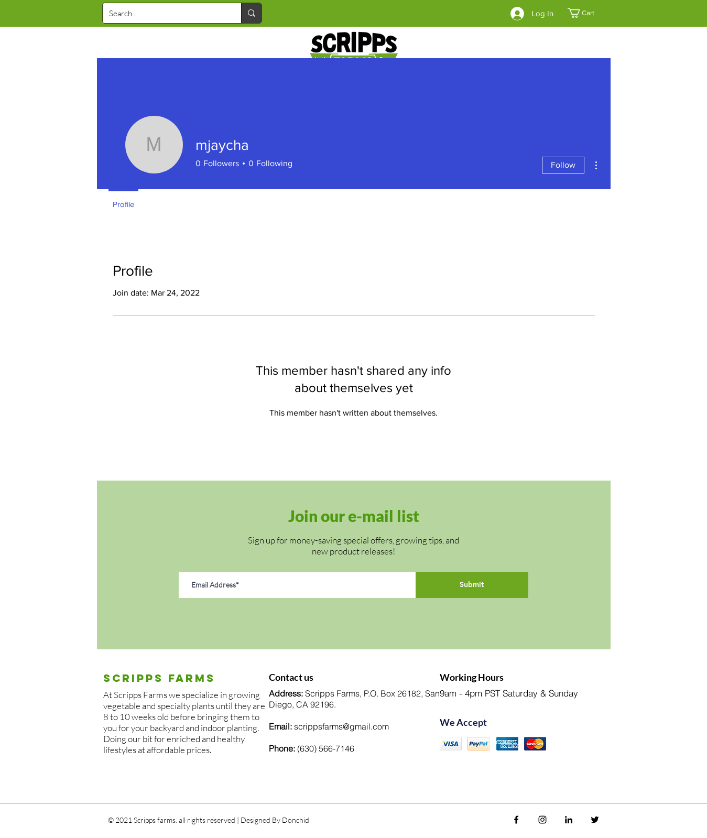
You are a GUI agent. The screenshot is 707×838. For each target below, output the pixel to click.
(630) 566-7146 (325, 748)
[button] (586, 13)
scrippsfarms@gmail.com (341, 726)
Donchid (295, 819)
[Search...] (164, 13)
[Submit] (472, 585)
